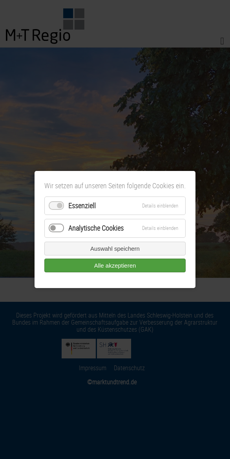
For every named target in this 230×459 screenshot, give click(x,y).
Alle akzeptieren (115, 265)
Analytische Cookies (96, 228)
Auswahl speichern (115, 248)
